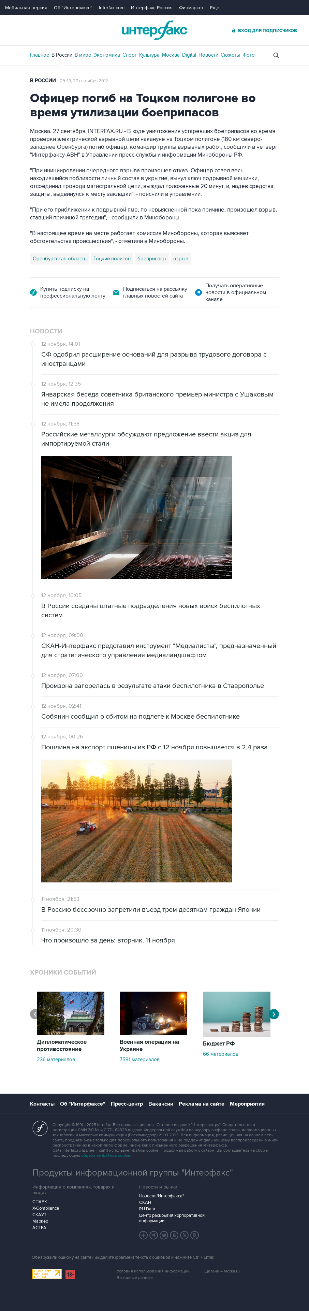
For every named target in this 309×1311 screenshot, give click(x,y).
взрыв (180, 259)
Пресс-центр (127, 1103)
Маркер (40, 1221)
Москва (171, 55)
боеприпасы (151, 259)
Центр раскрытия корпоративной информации (172, 1218)
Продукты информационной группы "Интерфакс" (132, 1172)
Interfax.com (111, 8)
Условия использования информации (153, 1271)
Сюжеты (230, 55)
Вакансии (160, 1103)
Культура (149, 55)
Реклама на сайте (201, 1103)
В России (62, 55)
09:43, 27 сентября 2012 (84, 81)
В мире (83, 55)
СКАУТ (39, 1215)
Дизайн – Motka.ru (222, 1271)
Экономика (106, 55)
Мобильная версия (26, 8)
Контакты (42, 1103)
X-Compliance (45, 1208)
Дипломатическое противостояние (62, 1046)
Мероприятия (247, 1103)
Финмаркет (191, 8)
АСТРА (39, 1227)
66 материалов (220, 1054)
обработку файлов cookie (105, 1155)
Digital (189, 55)
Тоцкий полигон (112, 259)
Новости (208, 55)
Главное (39, 55)
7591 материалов (140, 1059)
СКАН (145, 1202)
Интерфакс (154, 30)
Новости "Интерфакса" (161, 1196)
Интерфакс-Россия (152, 8)
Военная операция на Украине (149, 1046)
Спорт (129, 55)
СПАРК (39, 1202)
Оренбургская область (60, 259)
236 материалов (56, 1059)
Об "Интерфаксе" (73, 8)
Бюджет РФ (219, 1043)
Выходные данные (135, 1277)
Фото (248, 55)
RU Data (147, 1209)
